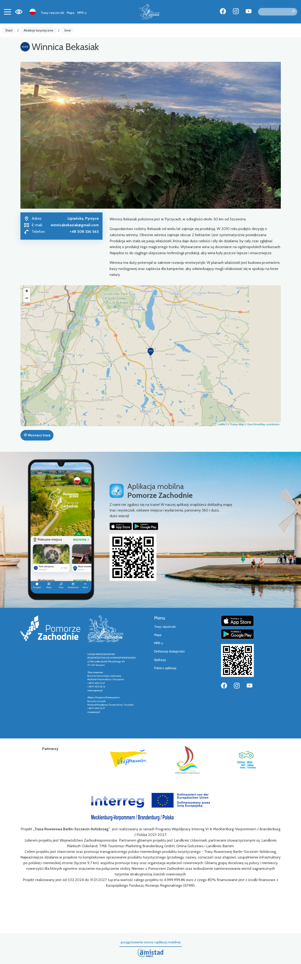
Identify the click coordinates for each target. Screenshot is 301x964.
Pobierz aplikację (165, 668)
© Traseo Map (236, 424)
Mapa (70, 13)
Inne (68, 30)
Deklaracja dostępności (169, 651)
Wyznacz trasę (37, 435)
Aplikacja (160, 660)
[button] (151, 352)
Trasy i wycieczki (52, 13)
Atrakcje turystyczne (38, 30)
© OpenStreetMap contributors (261, 424)
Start (8, 30)
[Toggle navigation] (7, 12)
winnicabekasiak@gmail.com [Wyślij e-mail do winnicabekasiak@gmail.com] (75, 225)
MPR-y (82, 13)
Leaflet (221, 424)
